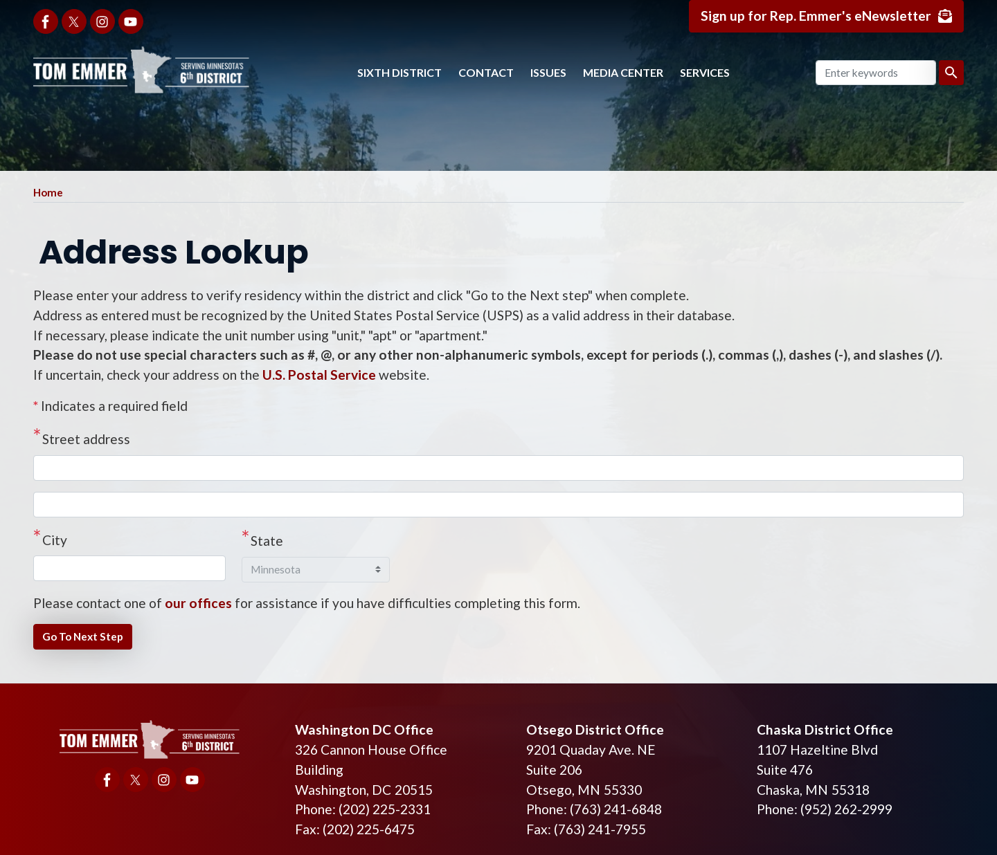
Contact (486, 72)
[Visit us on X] (74, 21)
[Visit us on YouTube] (130, 21)
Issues (548, 72)
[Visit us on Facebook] (45, 21)
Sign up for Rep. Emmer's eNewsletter (816, 16)
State (267, 541)
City (54, 540)
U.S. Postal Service (319, 375)
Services (705, 72)
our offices (198, 603)
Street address (86, 439)
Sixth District (399, 72)
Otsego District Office (595, 729)
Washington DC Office (364, 729)
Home (48, 192)
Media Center (623, 72)
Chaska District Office (825, 729)
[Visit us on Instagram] (102, 21)
